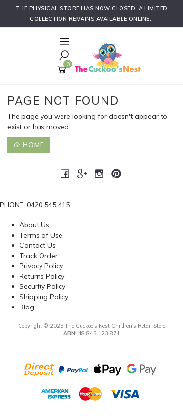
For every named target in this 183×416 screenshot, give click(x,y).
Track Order (39, 255)
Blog (27, 307)
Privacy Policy (41, 266)
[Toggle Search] (64, 56)
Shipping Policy (44, 296)
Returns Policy (42, 276)
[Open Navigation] (63, 42)
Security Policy (42, 286)
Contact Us (38, 245)
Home (28, 144)
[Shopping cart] (63, 70)
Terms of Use (41, 235)
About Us (34, 224)
